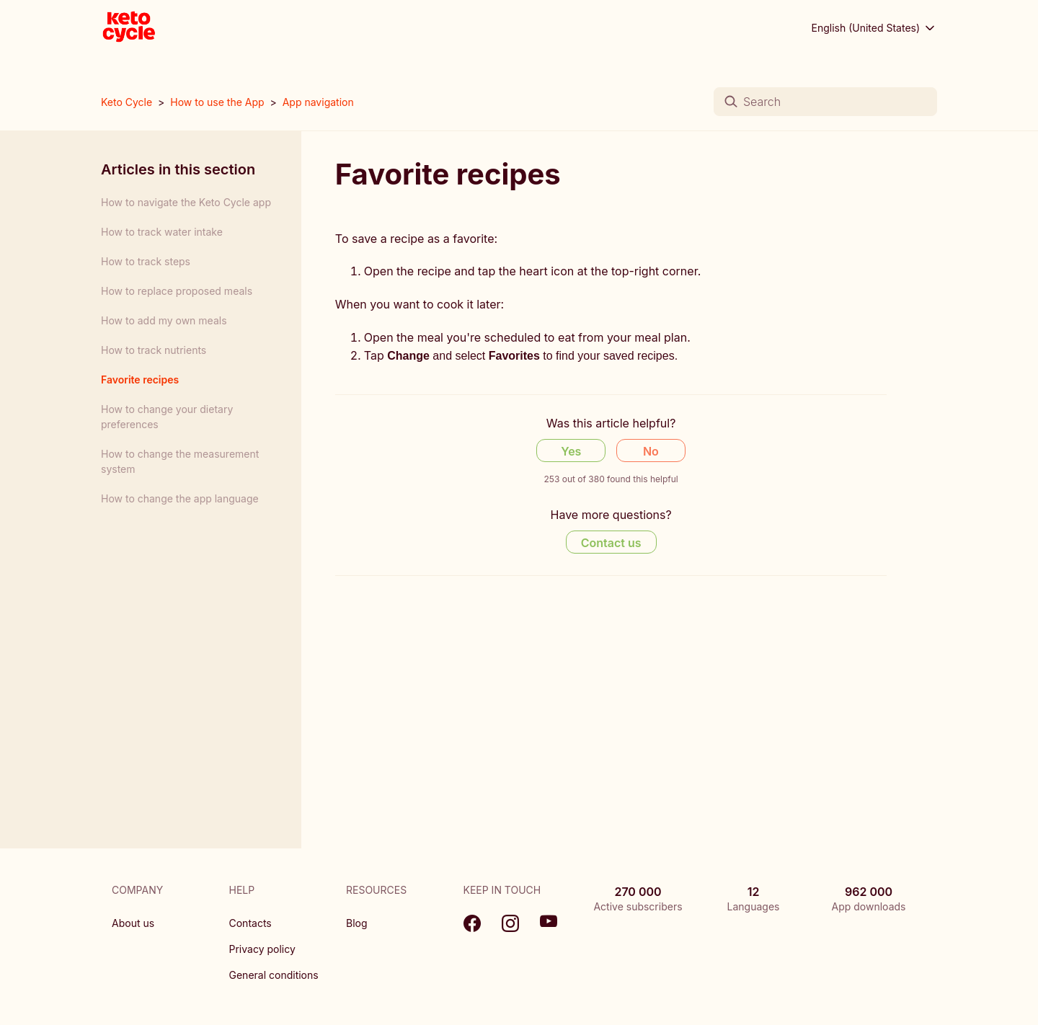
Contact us (611, 543)
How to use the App (217, 102)
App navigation (318, 102)
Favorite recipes (140, 379)
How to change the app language (180, 498)
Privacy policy (262, 949)
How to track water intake (162, 232)
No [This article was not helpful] (651, 451)
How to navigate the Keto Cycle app (186, 202)
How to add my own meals (164, 320)
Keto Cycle (126, 102)
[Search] (825, 101)
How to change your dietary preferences (167, 416)
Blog (357, 923)
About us (133, 923)
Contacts (250, 923)
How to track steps (145, 261)
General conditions (274, 975)
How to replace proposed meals (176, 291)
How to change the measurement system (180, 461)
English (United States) (875, 28)
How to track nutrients (153, 350)
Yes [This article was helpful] (571, 451)
